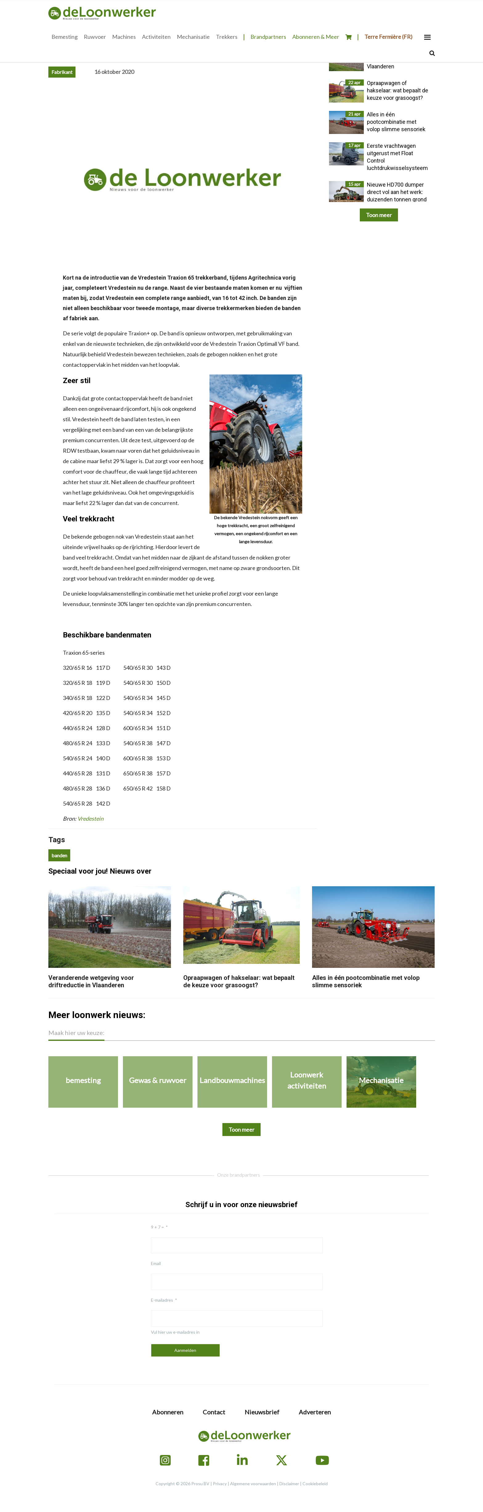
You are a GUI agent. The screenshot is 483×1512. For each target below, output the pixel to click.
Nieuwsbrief (262, 1412)
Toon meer (379, 215)
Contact (214, 1412)
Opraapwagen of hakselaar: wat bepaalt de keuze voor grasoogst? (238, 981)
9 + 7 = (157, 1227)
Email (156, 1263)
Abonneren (167, 1412)
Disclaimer (289, 1483)
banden (59, 855)
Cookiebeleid (315, 1483)
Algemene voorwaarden (253, 1483)
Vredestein (90, 818)
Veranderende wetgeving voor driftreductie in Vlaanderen (91, 981)
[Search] (432, 53)
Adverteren (315, 1412)
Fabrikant (61, 72)
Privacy (220, 1483)
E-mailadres (162, 1300)
